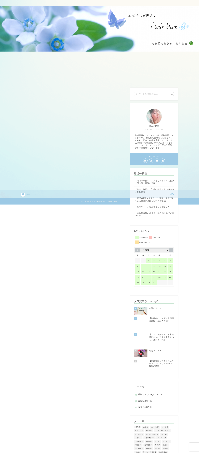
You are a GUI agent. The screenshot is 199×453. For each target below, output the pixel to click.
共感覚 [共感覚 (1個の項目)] (149, 421)
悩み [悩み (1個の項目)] (137, 432)
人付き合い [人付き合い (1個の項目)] (161, 418)
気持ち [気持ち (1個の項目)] (146, 436)
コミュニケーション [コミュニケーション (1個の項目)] (162, 411)
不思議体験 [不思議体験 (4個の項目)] (149, 418)
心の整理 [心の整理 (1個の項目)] (139, 429)
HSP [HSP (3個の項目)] (137, 407)
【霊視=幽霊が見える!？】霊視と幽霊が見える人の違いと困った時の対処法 (154, 199)
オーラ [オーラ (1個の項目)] (165, 407)
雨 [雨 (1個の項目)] (157, 439)
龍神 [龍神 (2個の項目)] (137, 446)
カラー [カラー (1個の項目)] (149, 411)
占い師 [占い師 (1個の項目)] (166, 421)
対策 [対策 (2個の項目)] (157, 425)
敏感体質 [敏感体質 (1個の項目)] (163, 432)
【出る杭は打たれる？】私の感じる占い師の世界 (154, 214)
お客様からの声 (112, 3)
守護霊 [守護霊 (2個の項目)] (138, 425)
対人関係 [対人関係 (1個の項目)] (148, 425)
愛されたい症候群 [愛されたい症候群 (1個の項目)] (149, 432)
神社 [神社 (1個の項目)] (162, 436)
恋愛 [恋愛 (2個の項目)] (165, 429)
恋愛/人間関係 (145, 381)
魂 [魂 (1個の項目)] (163, 443)
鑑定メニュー (79, 3)
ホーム (63, 3)
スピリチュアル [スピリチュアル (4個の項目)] (152, 414)
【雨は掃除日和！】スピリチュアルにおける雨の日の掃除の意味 (154, 182)
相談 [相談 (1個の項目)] (154, 436)
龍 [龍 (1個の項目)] (170, 443)
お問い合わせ (133, 3)
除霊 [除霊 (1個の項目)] (149, 439)
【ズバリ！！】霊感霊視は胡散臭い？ (152, 207)
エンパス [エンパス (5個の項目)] (155, 407)
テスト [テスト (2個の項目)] (164, 414)
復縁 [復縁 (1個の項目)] (165, 425)
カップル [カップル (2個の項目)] (139, 411)
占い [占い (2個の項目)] (157, 421)
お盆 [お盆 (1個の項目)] (145, 407)
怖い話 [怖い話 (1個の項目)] (149, 429)
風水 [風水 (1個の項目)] (156, 443)
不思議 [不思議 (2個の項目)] (138, 418)
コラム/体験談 (145, 387)
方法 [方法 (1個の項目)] (137, 436)
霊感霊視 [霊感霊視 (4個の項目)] (139, 443)
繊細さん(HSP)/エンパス (150, 374)
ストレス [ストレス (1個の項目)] (139, 414)
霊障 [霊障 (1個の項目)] (148, 443)
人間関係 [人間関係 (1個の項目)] (139, 421)
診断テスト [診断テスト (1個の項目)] (139, 439)
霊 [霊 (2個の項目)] (163, 439)
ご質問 (95, 3)
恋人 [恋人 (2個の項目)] (157, 429)
